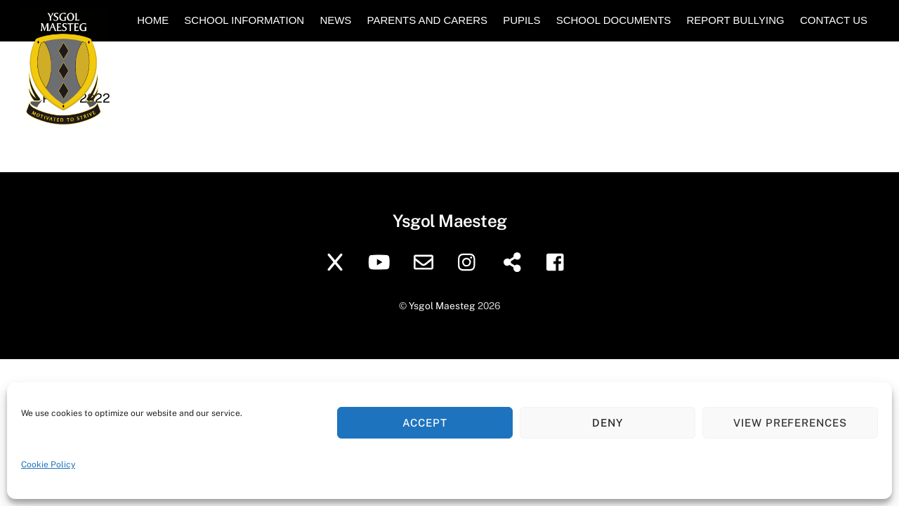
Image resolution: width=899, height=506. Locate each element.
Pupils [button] (521, 20)
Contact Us (833, 20)
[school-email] (426, 261)
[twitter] (337, 261)
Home (153, 20)
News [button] (335, 20)
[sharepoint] (514, 261)
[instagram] (470, 261)
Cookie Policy (48, 464)
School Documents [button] (613, 20)
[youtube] (381, 261)
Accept (424, 423)
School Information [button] (244, 20)
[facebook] (558, 261)
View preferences (790, 423)
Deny (607, 423)
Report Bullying (735, 20)
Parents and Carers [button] (427, 20)
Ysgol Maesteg (442, 305)
